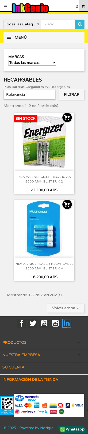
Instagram (55, 323)
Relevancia (29, 94)
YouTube (44, 323)
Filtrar (71, 94)
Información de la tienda (30, 379)
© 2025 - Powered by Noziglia (28, 428)
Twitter (33, 323)
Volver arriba (66, 308)
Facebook (21, 323)
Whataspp (72, 429)
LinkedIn (66, 323)
